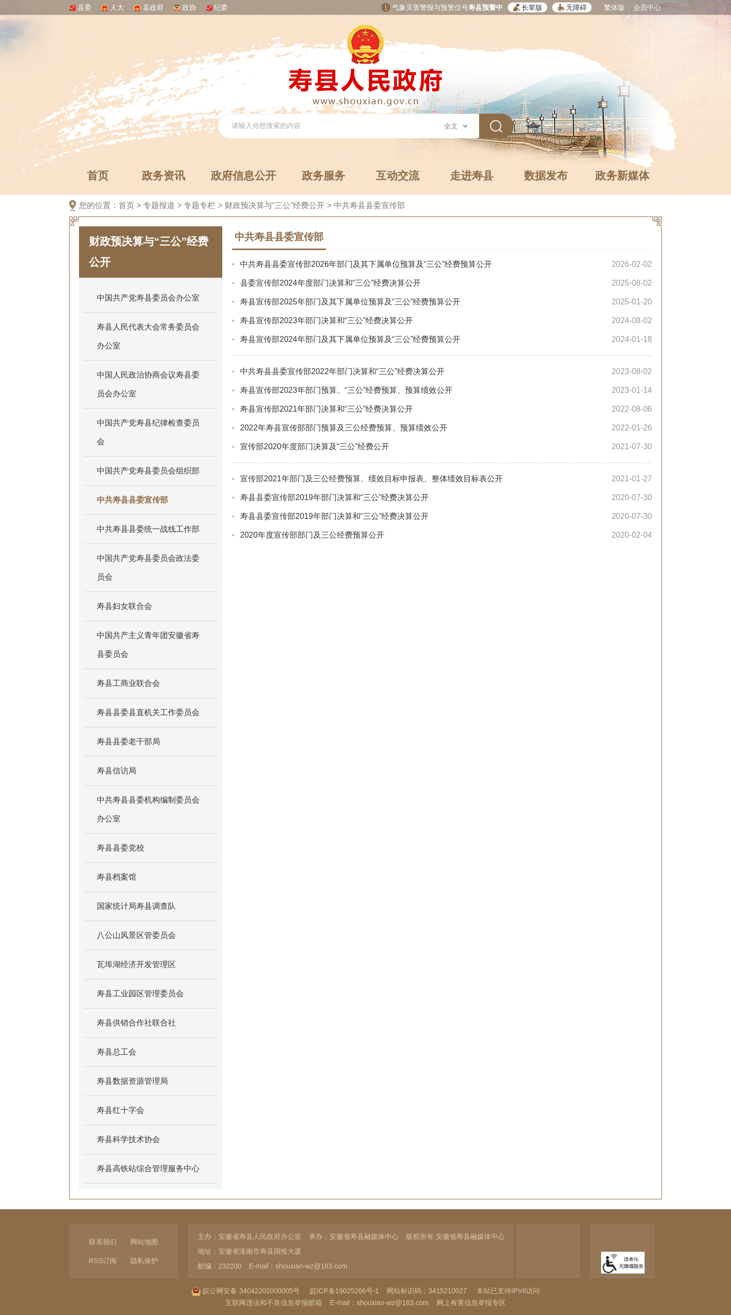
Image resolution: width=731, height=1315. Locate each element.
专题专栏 (199, 205)
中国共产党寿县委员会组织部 (148, 471)
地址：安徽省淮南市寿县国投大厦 (249, 1251)
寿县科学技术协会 (128, 1139)
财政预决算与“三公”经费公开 (275, 205)
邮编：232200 (220, 1266)
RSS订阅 (103, 1261)
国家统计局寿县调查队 (136, 906)
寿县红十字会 (120, 1110)
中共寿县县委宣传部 (369, 205)
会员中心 (647, 7)
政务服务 (323, 176)
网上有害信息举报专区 (471, 1303)
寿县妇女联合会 (124, 606)
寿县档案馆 (116, 877)
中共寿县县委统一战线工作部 (148, 529)
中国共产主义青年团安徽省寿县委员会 (148, 644)
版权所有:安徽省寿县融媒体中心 (455, 1236)
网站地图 (144, 1242)
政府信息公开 (243, 176)
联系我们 (103, 1242)
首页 (98, 176)
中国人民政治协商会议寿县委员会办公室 (148, 384)
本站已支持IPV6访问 (508, 1291)
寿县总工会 (116, 1052)
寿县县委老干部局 (128, 741)
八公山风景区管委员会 (136, 935)
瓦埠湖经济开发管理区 (136, 964)
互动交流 (397, 176)
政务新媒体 (622, 176)
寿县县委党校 (120, 848)
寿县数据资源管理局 (132, 1081)
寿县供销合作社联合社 (136, 1022)
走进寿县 (471, 176)
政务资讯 (163, 176)
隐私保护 (144, 1261)
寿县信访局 (116, 770)
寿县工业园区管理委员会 (140, 993)
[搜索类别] (455, 126)
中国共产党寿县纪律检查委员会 (148, 432)
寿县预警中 (485, 7)
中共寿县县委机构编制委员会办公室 (148, 809)
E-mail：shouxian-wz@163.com (298, 1266)
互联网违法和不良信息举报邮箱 (273, 1303)
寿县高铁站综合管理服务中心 (148, 1168)
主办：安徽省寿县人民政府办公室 (249, 1236)
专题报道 (159, 205)
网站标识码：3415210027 (427, 1291)
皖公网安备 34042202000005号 (245, 1291)
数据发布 (546, 176)
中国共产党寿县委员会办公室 (148, 298)
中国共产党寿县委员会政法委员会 (148, 567)
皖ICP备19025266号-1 (344, 1291)
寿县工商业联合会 (128, 683)
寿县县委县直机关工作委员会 (148, 712)
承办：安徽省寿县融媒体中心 (354, 1236)
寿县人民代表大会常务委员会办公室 (148, 336)
